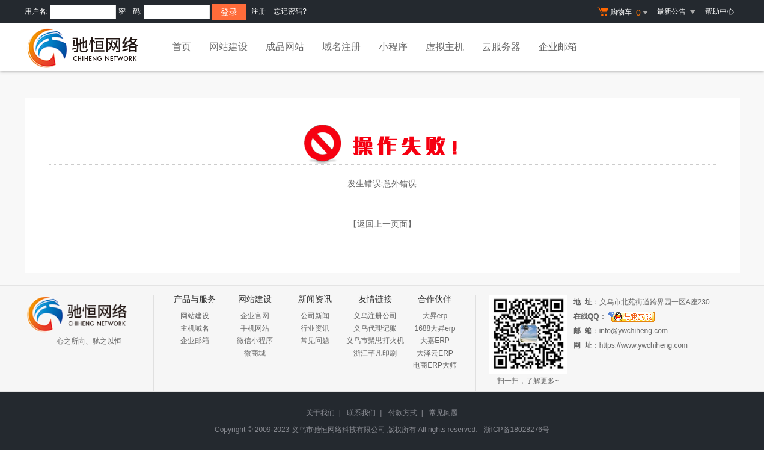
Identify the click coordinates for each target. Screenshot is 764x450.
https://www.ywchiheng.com (643, 345)
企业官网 (254, 316)
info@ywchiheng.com (633, 331)
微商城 (255, 353)
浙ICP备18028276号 (516, 429)
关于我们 (320, 412)
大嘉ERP (435, 340)
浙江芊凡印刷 (375, 353)
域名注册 (341, 47)
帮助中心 (719, 11)
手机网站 (254, 328)
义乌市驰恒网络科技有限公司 (338, 429)
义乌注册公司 (375, 316)
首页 (181, 47)
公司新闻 (315, 316)
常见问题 (315, 340)
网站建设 (228, 47)
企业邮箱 (558, 47)
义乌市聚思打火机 (375, 340)
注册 (258, 11)
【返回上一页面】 (382, 224)
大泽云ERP (435, 353)
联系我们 (361, 412)
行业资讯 (315, 328)
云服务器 (501, 47)
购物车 (624, 13)
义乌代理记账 (375, 328)
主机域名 (194, 328)
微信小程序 (255, 340)
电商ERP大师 (435, 365)
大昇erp (435, 316)
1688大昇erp (434, 328)
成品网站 (285, 47)
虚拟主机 (445, 47)
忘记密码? (290, 11)
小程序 (393, 47)
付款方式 (402, 412)
